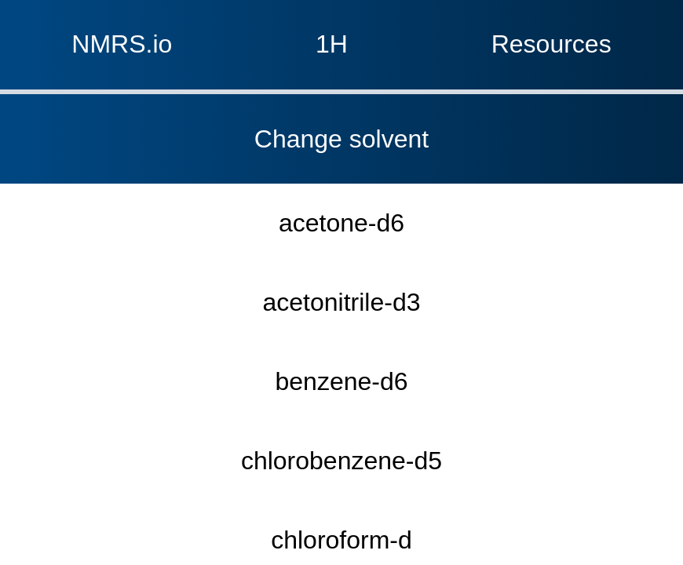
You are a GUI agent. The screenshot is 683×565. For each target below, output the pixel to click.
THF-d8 (341, 411)
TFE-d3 (341, 375)
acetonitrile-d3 (341, 128)
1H (335, 17)
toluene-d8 (342, 446)
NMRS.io (42, 17)
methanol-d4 (342, 340)
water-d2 (341, 481)
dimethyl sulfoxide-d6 (341, 305)
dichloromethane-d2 (341, 269)
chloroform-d (341, 234)
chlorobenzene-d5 (341, 199)
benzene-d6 (341, 163)
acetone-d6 (341, 93)
